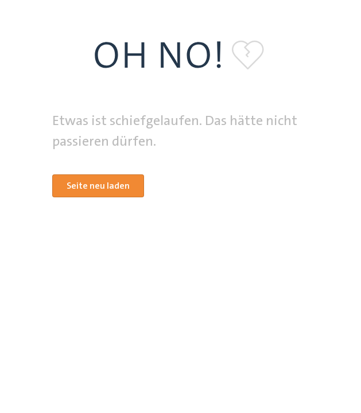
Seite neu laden (98, 186)
